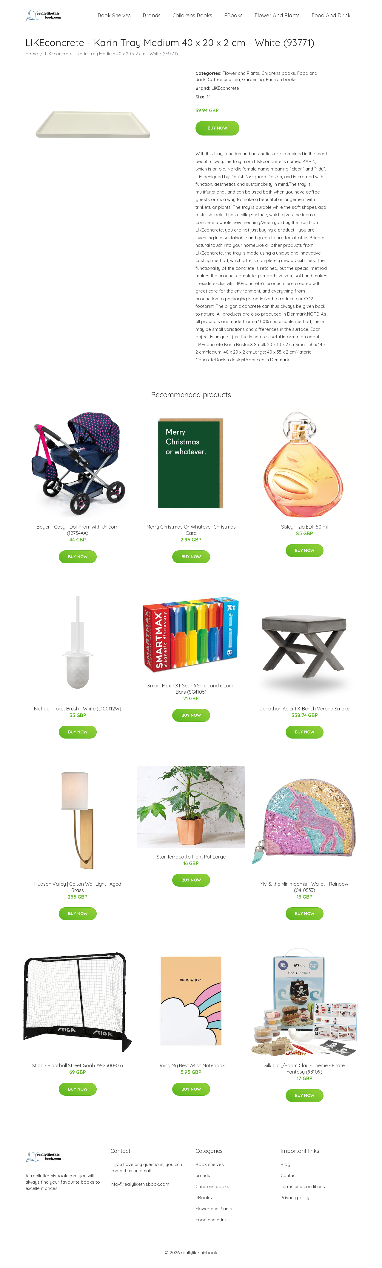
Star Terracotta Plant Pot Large (191, 862)
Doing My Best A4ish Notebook (191, 1071)
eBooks (233, 17)
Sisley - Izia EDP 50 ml (304, 532)
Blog (285, 1169)
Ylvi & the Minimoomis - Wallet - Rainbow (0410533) (304, 892)
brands (152, 17)
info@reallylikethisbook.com (139, 1189)
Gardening (253, 84)
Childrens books (192, 17)
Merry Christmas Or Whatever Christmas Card (191, 535)
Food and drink (331, 17)
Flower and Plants (277, 17)
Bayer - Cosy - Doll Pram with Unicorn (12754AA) (77, 535)
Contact (289, 1180)
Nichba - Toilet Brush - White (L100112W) (77, 714)
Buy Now (217, 133)
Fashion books (281, 84)
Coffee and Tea (224, 84)
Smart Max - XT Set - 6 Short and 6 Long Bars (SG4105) (191, 694)
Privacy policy (295, 1202)
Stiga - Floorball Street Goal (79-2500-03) (77, 1071)
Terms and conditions (303, 1191)
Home (31, 59)
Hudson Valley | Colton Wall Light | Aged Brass (77, 892)
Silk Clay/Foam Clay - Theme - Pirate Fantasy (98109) (304, 1074)
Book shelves (114, 17)
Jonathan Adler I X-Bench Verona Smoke (304, 714)
